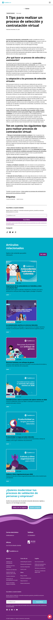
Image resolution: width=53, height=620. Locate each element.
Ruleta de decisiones (25, 583)
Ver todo (43, 254)
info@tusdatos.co (10, 535)
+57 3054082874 (31, 535)
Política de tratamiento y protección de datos (40, 565)
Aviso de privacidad (39, 561)
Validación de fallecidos (11, 569)
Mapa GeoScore (24, 580)
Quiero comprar (35, 507)
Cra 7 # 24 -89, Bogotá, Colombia (13, 545)
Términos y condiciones (40, 568)
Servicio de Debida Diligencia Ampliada (10, 583)
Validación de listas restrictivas (10, 566)
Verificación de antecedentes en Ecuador (12, 579)
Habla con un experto (20, 507)
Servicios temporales (25, 566)
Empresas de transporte (25, 564)
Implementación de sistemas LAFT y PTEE (11, 573)
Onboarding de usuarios (25, 561)
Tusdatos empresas (10, 576)
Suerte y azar (23, 569)
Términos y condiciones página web (40, 571)
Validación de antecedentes (9, 562)
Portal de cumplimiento (25, 578)
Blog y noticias (23, 575)
